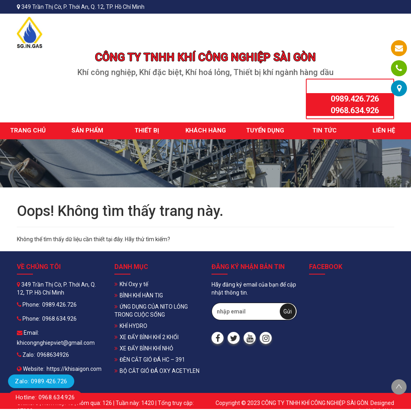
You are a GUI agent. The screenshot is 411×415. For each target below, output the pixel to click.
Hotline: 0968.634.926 (45, 397)
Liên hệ (383, 130)
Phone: (28, 304)
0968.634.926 (355, 110)
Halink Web (380, 411)
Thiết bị (146, 130)
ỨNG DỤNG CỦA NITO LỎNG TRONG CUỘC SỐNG (151, 310)
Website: (31, 369)
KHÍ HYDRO (133, 326)
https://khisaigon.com (74, 369)
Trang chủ (28, 130)
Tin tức (324, 130)
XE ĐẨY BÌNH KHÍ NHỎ (146, 348)
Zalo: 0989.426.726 (41, 381)
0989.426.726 (355, 99)
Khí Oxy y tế (134, 284)
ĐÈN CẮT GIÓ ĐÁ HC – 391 (152, 359)
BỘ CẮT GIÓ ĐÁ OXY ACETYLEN (159, 371)
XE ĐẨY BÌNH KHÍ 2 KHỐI (149, 337)
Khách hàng (205, 130)
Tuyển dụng (265, 130)
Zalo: (26, 355)
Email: (28, 333)
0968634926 (53, 355)
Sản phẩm (87, 130)
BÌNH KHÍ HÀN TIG (141, 295)
